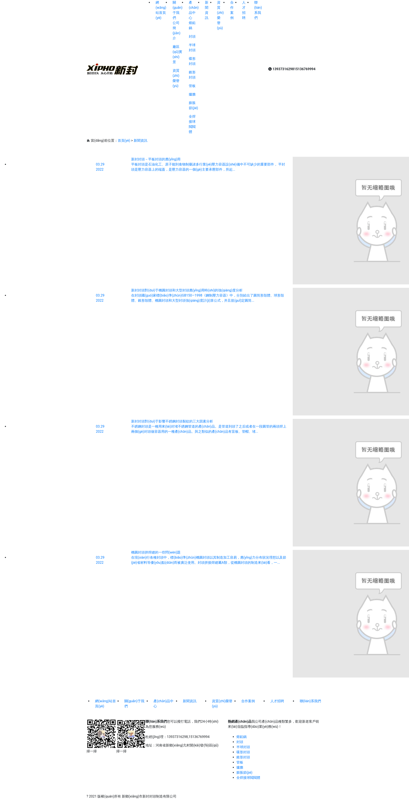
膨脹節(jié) (244, 772)
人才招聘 (277, 701)
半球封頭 (243, 747)
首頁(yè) (124, 140)
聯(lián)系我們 (310, 701)
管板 (192, 86)
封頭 (192, 36)
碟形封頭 (243, 752)
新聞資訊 (140, 140)
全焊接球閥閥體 (248, 778)
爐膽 (192, 94)
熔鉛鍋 (241, 737)
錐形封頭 (243, 757)
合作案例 (248, 701)
